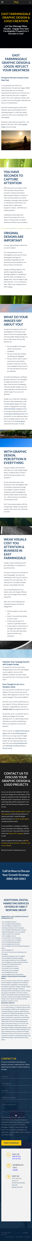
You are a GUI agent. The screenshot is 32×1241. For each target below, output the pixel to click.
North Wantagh (10, 995)
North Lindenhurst (23, 982)
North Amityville (5, 984)
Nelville (3, 999)
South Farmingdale (6, 982)
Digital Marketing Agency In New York (20, 1013)
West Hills (3, 997)
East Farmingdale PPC (7, 950)
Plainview (23, 990)
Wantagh (21, 995)
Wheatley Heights (25, 986)
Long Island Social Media (7, 1035)
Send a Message (11, 1143)
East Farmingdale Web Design (9, 972)
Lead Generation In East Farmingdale (11, 938)
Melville (28, 990)
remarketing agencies (20, 733)
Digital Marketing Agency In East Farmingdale (13, 932)
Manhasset (4, 1001)
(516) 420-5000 (16, 1158)
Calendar (15, 1170)
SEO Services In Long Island (22, 1033)
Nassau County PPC (14, 1023)
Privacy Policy (8, 1135)
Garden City (13, 999)
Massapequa (4, 993)
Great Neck (10, 1001)
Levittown (25, 993)
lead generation (22, 743)
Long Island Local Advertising (21, 1017)
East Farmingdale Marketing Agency (11, 942)
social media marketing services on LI (16, 414)
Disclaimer (27, 1237)
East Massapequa (15, 990)
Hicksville (9, 997)
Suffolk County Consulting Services (21, 1009)
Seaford (16, 995)
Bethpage (9, 988)
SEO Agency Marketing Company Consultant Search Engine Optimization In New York (15, 1031)
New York (19, 980)
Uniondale (24, 999)
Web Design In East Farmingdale (10, 970)
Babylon (3, 995)
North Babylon (12, 993)
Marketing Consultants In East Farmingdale (13, 928)
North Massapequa (23, 984)
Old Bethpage (13, 984)
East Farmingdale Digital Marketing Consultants (14, 930)
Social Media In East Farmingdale (10, 968)
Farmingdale (15, 982)
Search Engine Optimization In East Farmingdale (14, 960)
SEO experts (10, 404)
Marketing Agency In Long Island (9, 1019)
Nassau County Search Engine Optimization (16, 1029)
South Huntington (17, 997)
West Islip (26, 995)
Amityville (3, 988)
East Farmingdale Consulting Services (11, 926)
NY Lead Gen (21, 1015)
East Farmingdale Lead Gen (9, 936)
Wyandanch (12, 986)
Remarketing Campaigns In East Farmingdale (13, 956)
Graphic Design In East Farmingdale (11, 934)
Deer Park (19, 993)
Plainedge (15, 988)
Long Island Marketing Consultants (10, 1011)
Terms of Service (25, 1132)
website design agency (21, 819)
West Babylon (4, 986)
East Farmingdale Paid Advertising (11, 944)
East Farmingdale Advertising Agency (11, 924)
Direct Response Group (17, 1232)
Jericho (16, 1001)
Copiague (18, 986)
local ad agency (20, 421)
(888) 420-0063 (16, 1156)
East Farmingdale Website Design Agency (13, 974)
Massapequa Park (5, 990)
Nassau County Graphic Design (9, 1015)
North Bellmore (26, 997)
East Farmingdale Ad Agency (9, 922)
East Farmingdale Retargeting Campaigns (12, 958)
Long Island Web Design (21, 1035)
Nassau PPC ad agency (16, 833)
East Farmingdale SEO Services (10, 966)
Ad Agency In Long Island (15, 1007)
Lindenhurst (21, 988)
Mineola (19, 999)
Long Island (26, 980)
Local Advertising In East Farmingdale (11, 940)
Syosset (8, 999)
